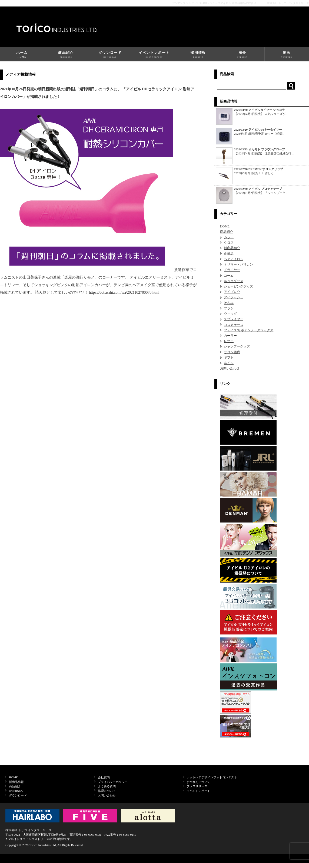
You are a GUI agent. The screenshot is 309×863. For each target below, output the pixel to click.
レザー (229, 341)
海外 (242, 55)
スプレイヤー (233, 319)
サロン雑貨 (232, 352)
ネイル (229, 363)
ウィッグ (230, 314)
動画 (286, 55)
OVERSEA (16, 790)
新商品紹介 (232, 248)
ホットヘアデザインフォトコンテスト (212, 777)
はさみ (229, 303)
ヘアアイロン (233, 259)
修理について (107, 790)
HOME (225, 226)
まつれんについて (198, 781)
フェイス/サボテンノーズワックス (248, 330)
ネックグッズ (233, 281)
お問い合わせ (230, 368)
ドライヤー (232, 270)
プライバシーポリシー (113, 781)
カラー (229, 237)
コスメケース (233, 325)
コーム (229, 275)
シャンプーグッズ (237, 346)
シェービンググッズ (238, 286)
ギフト (229, 357)
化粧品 (229, 254)
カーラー (230, 336)
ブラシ (229, 308)
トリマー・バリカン (238, 264)
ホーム (22, 55)
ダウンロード (110, 55)
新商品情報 (16, 781)
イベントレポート (154, 55)
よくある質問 (107, 786)
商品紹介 (66, 55)
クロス (229, 242)
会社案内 (104, 777)
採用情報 (198, 55)
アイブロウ (232, 292)
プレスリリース (197, 786)
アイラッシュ (233, 297)
